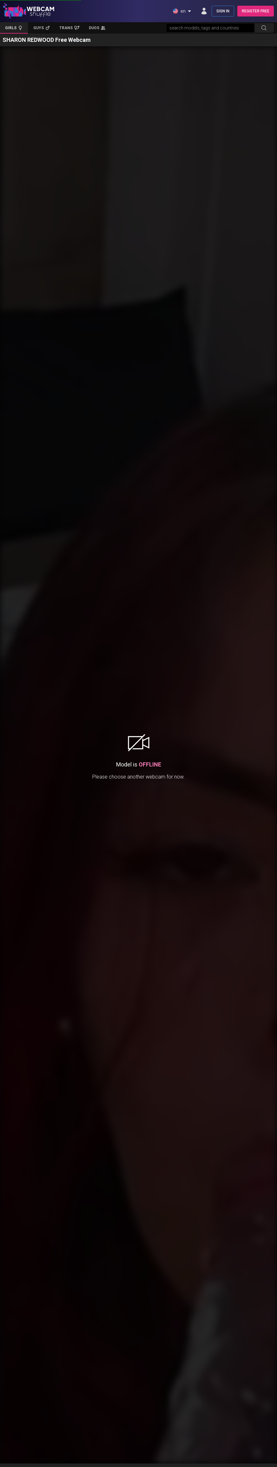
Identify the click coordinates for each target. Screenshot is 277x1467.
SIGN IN (222, 11)
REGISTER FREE (255, 11)
